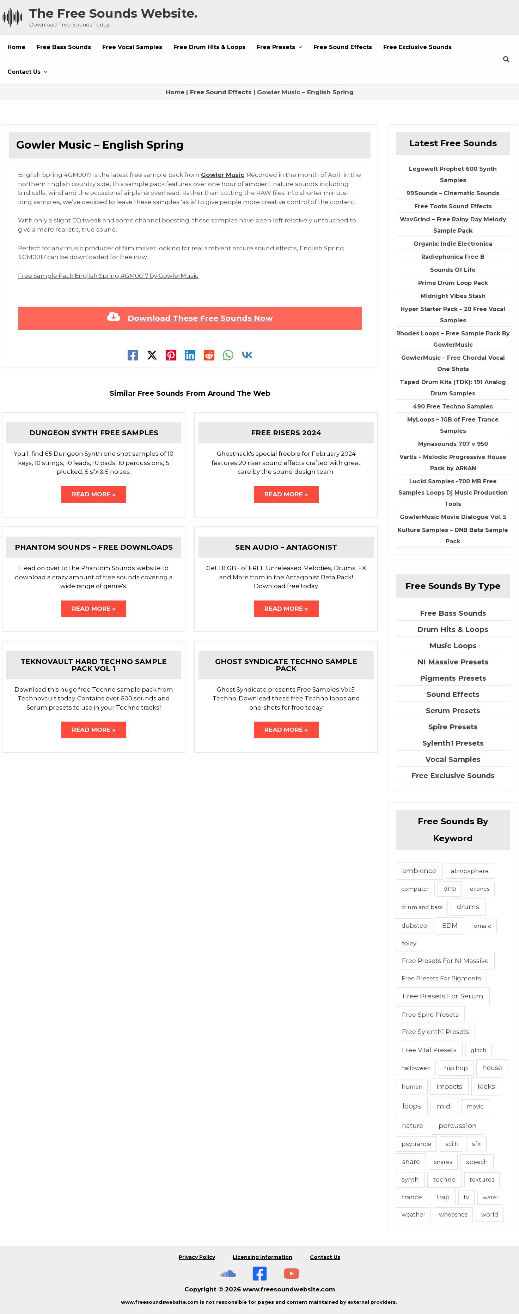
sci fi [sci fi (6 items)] (451, 1143)
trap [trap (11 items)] (443, 1197)
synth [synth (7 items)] (410, 1179)
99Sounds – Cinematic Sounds (453, 193)
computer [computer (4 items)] (415, 888)
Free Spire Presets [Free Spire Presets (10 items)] (430, 1014)
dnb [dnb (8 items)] (450, 888)
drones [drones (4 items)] (479, 888)
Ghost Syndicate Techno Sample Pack (286, 665)
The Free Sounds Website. (113, 13)
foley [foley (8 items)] (409, 943)
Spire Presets (453, 727)
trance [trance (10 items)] (412, 1197)
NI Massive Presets (453, 662)
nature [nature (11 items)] (412, 1125)
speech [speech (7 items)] (477, 1161)
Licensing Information (262, 1257)
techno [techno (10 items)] (444, 1179)
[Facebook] (133, 355)
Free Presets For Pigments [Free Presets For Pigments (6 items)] (441, 978)
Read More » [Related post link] (94, 494)
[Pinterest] (171, 355)
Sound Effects (453, 694)
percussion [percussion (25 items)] (458, 1125)
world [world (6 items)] (489, 1214)
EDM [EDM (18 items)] (450, 925)
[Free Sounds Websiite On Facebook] (260, 1274)
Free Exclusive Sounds (453, 775)
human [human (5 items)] (412, 1086)
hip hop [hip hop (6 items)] (456, 1067)
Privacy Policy (197, 1257)
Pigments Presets (453, 678)
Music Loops (453, 645)
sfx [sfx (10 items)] (476, 1143)
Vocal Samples (453, 759)
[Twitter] (152, 355)
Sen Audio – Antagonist (286, 547)
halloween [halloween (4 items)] (416, 1068)
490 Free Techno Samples (453, 406)
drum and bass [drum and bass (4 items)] (421, 907)
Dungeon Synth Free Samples (93, 433)
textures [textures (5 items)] (482, 1179)
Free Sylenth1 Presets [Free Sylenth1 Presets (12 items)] (435, 1031)
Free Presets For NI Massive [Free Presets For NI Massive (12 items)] (445, 960)
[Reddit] (209, 355)
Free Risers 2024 (286, 433)
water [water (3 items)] (490, 1197)
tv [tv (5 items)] (466, 1197)
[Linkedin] (190, 355)
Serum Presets (453, 710)
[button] (279, 47)
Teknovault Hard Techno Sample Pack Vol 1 (93, 665)
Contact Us (325, 1257)
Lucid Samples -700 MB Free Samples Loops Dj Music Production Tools (453, 492)
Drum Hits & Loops (452, 629)
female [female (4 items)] (481, 925)
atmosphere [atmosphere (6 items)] (470, 870)
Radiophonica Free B (452, 256)
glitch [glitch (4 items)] (478, 1050)
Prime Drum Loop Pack (453, 283)
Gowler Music (222, 174)
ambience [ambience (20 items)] (419, 871)
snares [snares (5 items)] (443, 1162)
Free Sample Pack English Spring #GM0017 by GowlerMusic (108, 275)
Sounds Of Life (453, 270)
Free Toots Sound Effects (453, 206)
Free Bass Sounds (453, 613)
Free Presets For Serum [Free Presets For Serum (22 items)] (443, 996)
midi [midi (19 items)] (444, 1106)
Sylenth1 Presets (453, 743)
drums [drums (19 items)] (468, 907)
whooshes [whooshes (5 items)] (453, 1214)
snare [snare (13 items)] (411, 1162)
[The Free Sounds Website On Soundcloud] (228, 1274)
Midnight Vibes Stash (453, 296)
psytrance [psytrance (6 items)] (416, 1143)
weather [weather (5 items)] (414, 1214)
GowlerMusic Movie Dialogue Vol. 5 (453, 517)
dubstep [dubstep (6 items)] (414, 925)
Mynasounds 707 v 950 (453, 444)
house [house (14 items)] (492, 1068)
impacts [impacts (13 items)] (449, 1086)
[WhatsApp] (228, 355)
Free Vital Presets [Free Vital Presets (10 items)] (429, 1049)
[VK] (247, 355)
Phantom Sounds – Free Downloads (94, 547)
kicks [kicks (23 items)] (486, 1086)
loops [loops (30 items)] (412, 1106)
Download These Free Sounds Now (190, 318)
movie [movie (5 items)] (475, 1106)
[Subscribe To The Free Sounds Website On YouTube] (291, 1274)
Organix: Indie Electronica (453, 243)
